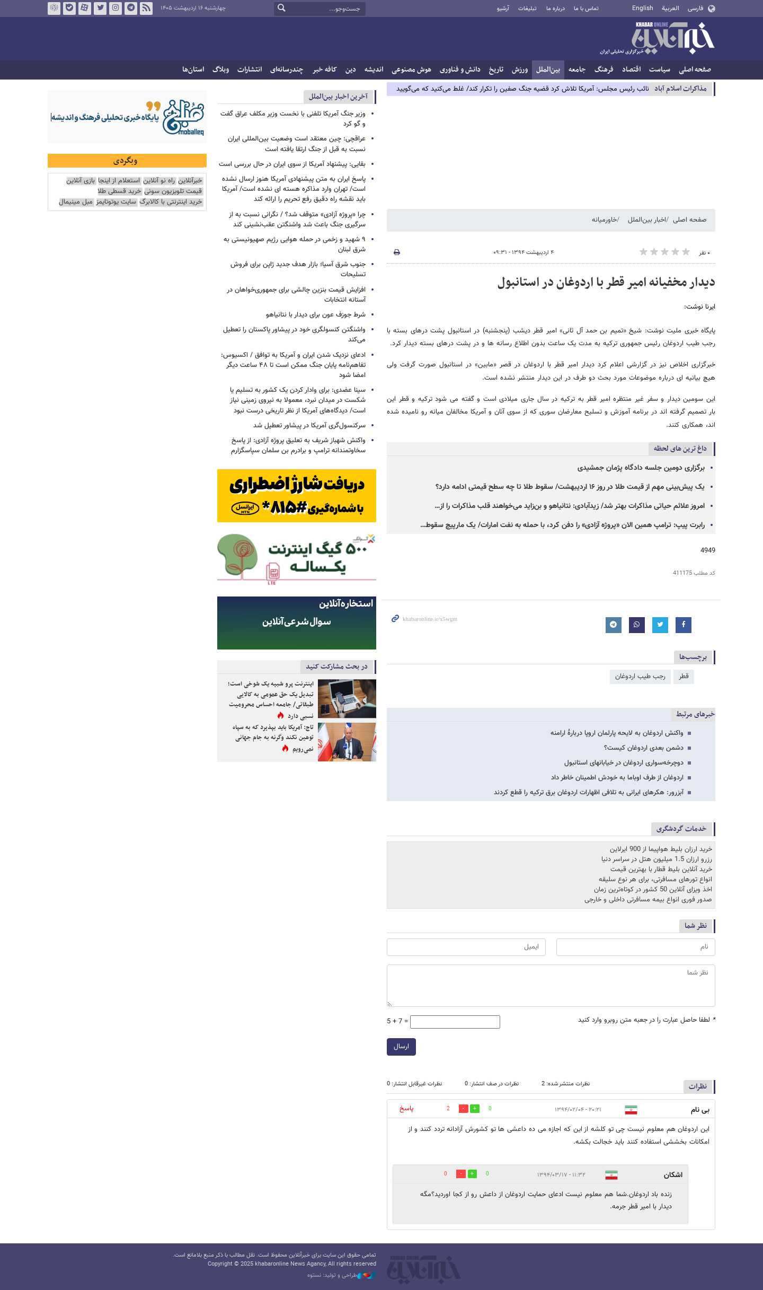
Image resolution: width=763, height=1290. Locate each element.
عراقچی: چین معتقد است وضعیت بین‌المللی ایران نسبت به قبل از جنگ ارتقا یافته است (297, 144)
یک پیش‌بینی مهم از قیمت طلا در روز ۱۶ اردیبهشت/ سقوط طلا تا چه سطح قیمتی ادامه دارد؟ (570, 487)
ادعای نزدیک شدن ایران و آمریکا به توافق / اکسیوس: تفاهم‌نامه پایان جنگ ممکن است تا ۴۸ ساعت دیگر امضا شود (293, 365)
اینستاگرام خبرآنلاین (115, 8)
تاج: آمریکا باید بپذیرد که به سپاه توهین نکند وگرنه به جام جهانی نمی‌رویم (273, 738)
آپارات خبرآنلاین (84, 8)
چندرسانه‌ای (287, 70)
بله (69, 8)
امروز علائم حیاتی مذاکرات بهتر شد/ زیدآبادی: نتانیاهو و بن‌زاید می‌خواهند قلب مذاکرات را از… (569, 506)
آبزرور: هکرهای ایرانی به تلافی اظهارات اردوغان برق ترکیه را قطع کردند (589, 792)
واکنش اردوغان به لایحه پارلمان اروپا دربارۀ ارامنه (617, 733)
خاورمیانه (604, 220)
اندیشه (374, 70)
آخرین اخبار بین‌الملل (338, 97)
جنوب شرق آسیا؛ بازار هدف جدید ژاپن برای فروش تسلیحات (298, 269)
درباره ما (555, 8)
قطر (684, 676)
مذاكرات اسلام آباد (680, 89)
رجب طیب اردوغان (640, 676)
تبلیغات (527, 8)
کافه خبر (324, 70)
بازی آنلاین (80, 181)
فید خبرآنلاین (146, 8)
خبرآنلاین (657, 39)
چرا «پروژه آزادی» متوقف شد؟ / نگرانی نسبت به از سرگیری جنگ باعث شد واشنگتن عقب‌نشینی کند (297, 219)
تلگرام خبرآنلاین (131, 8)
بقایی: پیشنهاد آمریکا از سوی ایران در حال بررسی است (292, 164)
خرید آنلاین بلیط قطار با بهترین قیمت (661, 869)
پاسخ (406, 1108)
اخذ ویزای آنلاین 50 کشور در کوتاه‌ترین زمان (653, 889)
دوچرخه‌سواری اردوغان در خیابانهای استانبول (624, 763)
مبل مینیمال (76, 202)
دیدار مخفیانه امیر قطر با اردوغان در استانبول (606, 282)
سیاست (659, 70)
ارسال (401, 1046)
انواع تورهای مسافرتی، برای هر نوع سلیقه (655, 879)
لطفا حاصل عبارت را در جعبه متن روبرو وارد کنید (646, 1020)
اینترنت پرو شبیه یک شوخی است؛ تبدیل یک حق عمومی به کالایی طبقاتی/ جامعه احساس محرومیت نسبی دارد (271, 700)
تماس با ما (586, 8)
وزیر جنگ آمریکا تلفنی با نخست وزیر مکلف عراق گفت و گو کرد (293, 119)
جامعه (577, 70)
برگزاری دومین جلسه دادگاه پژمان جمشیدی (641, 468)
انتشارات (249, 70)
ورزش (520, 70)
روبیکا (54, 8)
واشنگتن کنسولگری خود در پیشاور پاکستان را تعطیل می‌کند (294, 334)
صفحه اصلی (695, 70)
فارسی (695, 8)
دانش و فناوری (460, 70)
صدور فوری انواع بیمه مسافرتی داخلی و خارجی (648, 899)
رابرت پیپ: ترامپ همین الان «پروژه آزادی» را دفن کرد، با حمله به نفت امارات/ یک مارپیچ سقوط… (562, 525)
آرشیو (503, 8)
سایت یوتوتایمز (116, 202)
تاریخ (496, 70)
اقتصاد (631, 70)
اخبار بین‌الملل (647, 220)
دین (350, 70)
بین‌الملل (548, 70)
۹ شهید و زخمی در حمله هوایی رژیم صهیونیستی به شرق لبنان (295, 244)
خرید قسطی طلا (119, 192)
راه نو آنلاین (159, 181)
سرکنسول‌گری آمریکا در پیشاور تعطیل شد (309, 425)
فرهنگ (604, 70)
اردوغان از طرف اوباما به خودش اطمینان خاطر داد (617, 778)
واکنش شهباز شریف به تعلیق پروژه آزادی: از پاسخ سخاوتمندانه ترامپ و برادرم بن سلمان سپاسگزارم (298, 445)
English (642, 8)
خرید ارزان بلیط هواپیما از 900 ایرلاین (661, 849)
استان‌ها (193, 70)
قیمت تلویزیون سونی (173, 192)
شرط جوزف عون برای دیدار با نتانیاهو (316, 315)
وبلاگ (220, 70)
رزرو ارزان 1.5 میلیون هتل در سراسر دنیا (656, 859)
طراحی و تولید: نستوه (341, 1275)
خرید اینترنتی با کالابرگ (170, 202)
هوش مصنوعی (411, 70)
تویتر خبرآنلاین (100, 8)
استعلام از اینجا (119, 181)
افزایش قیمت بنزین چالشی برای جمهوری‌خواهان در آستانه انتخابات (296, 295)
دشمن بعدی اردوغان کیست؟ (644, 748)
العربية (670, 8)
